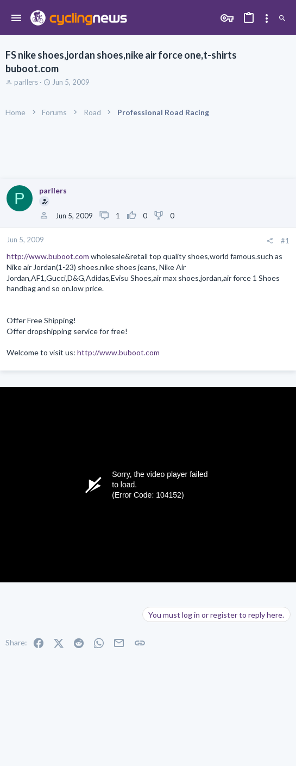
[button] (16, 18)
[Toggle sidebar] (267, 18)
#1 (285, 240)
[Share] (269, 241)
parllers (26, 82)
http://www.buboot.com (48, 256)
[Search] (282, 18)
